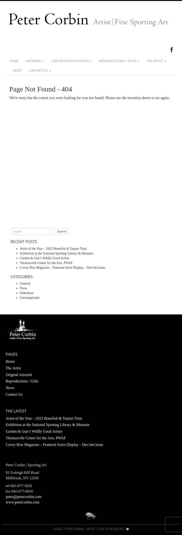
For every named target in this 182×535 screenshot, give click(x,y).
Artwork (35, 61)
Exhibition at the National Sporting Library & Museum (56, 253)
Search (61, 231)
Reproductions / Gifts (119, 61)
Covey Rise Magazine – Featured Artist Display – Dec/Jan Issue (62, 267)
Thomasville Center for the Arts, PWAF (46, 263)
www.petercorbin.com (22, 502)
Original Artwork (19, 375)
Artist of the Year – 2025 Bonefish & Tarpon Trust (53, 248)
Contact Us (40, 70)
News (17, 70)
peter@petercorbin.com (23, 497)
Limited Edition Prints (71, 61)
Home (14, 61)
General (25, 283)
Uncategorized (29, 297)
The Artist (156, 61)
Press (23, 288)
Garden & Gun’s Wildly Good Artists (44, 258)
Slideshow (27, 293)
